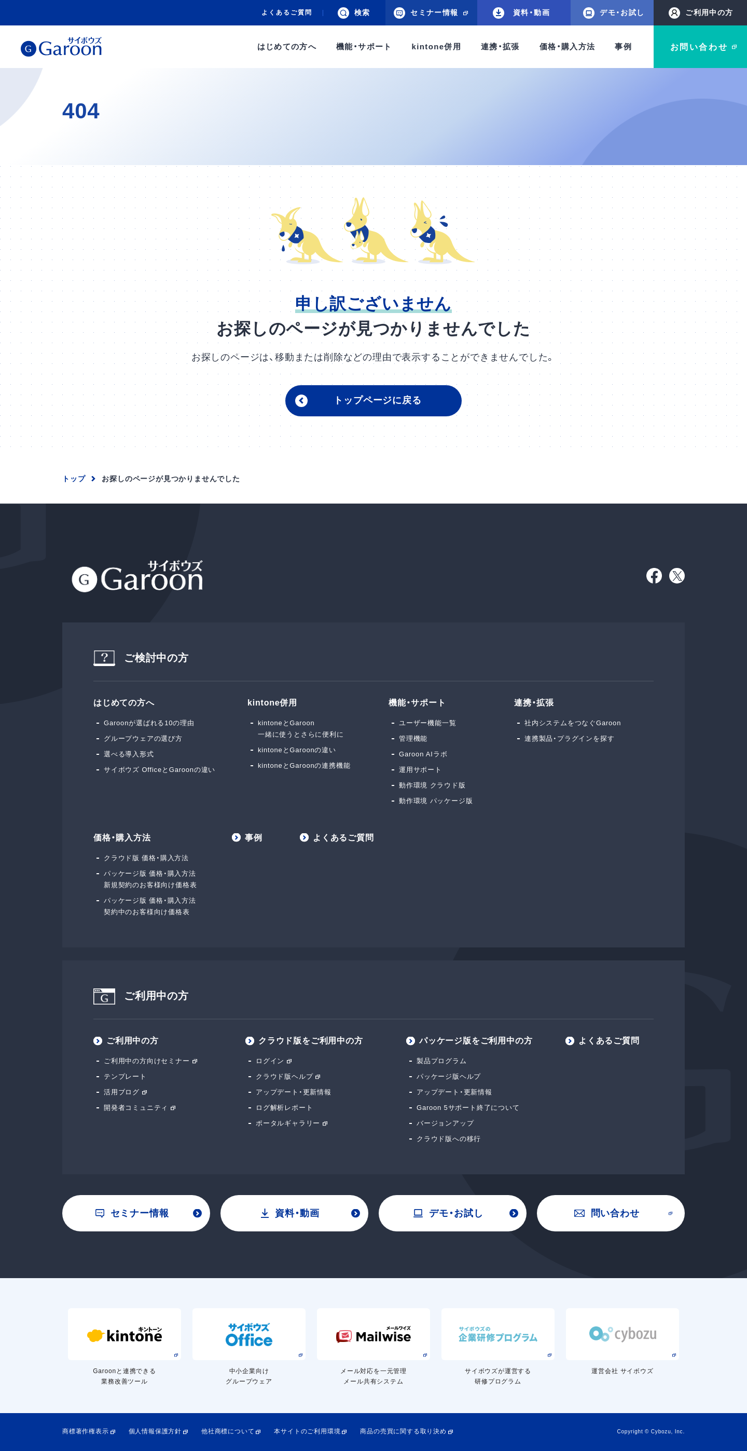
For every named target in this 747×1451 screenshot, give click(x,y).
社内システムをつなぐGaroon (572, 723)
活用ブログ (122, 1092)
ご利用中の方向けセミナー (147, 1061)
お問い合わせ (699, 47)
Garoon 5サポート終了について (468, 1107)
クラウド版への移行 (449, 1139)
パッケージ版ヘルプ (449, 1076)
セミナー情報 (132, 1213)
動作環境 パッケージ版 (436, 801)
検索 (354, 13)
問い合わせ (607, 1213)
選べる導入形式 (129, 754)
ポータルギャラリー (288, 1123)
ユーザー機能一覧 (427, 723)
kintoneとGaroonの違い (297, 750)
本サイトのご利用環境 (307, 1431)
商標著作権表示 (85, 1431)
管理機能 (413, 738)
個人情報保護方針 (155, 1431)
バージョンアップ (445, 1123)
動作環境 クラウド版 (432, 785)
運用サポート (420, 770)
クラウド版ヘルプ (284, 1076)
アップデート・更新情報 (293, 1092)
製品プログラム (442, 1061)
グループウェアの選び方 (143, 738)
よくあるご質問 (286, 12)
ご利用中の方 (701, 13)
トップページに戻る (377, 400)
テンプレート (125, 1076)
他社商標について (227, 1431)
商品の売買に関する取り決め (403, 1431)
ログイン (270, 1061)
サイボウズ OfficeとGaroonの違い (159, 770)
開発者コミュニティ (136, 1107)
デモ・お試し (613, 13)
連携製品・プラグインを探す (569, 738)
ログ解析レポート (284, 1107)
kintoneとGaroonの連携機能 (304, 765)
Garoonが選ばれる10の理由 (149, 723)
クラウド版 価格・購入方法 (146, 858)
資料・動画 (521, 13)
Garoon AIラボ (423, 754)
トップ (73, 478)
